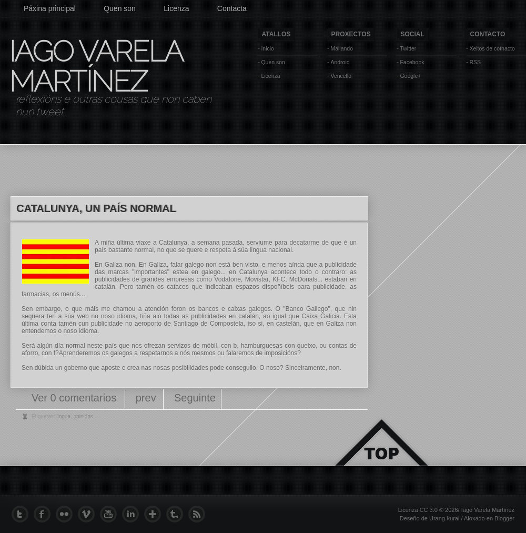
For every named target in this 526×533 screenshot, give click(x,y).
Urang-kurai (444, 518)
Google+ (410, 76)
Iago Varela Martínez (95, 66)
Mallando (341, 48)
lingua (63, 416)
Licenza (176, 8)
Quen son (120, 8)
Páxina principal (50, 8)
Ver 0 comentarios (75, 398)
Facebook (412, 62)
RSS (475, 62)
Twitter (408, 48)
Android (339, 62)
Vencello (340, 76)
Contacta (232, 8)
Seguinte (195, 398)
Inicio (267, 48)
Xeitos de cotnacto (491, 48)
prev (146, 398)
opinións (83, 416)
